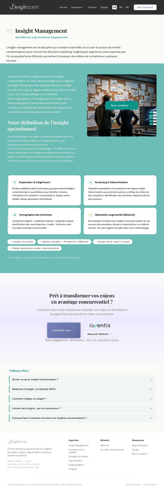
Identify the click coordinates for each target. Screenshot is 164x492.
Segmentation (75, 460)
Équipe (104, 7)
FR (114, 7)
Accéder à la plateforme (112, 449)
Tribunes (92, 7)
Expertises (77, 7)
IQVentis (104, 445)
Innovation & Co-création (77, 451)
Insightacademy (76, 465)
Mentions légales (132, 484)
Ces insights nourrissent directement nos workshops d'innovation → (45, 257)
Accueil (63, 7)
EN (120, 7)
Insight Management (78, 445)
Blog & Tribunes (140, 445)
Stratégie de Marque (78, 456)
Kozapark (73, 469)
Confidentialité (150, 484)
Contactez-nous (62, 330)
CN (127, 7)
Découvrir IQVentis (98, 334)
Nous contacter (145, 7)
